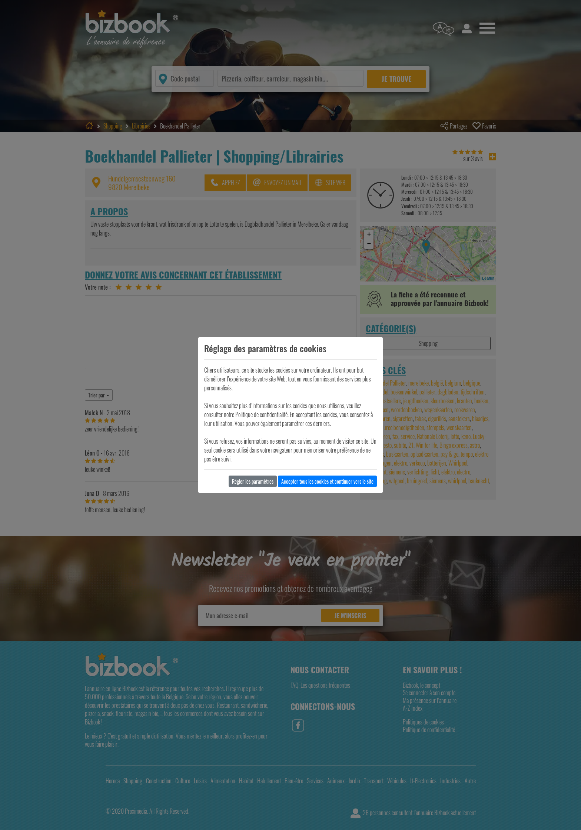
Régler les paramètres (252, 481)
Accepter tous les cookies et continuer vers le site (327, 481)
